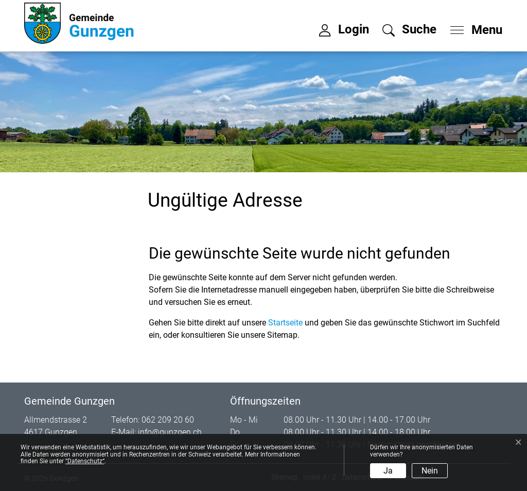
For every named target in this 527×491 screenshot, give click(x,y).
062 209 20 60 (168, 420)
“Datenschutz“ (84, 461)
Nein (429, 471)
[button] (409, 29)
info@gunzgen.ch (170, 432)
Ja (388, 471)
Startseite (285, 323)
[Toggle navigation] (473, 27)
